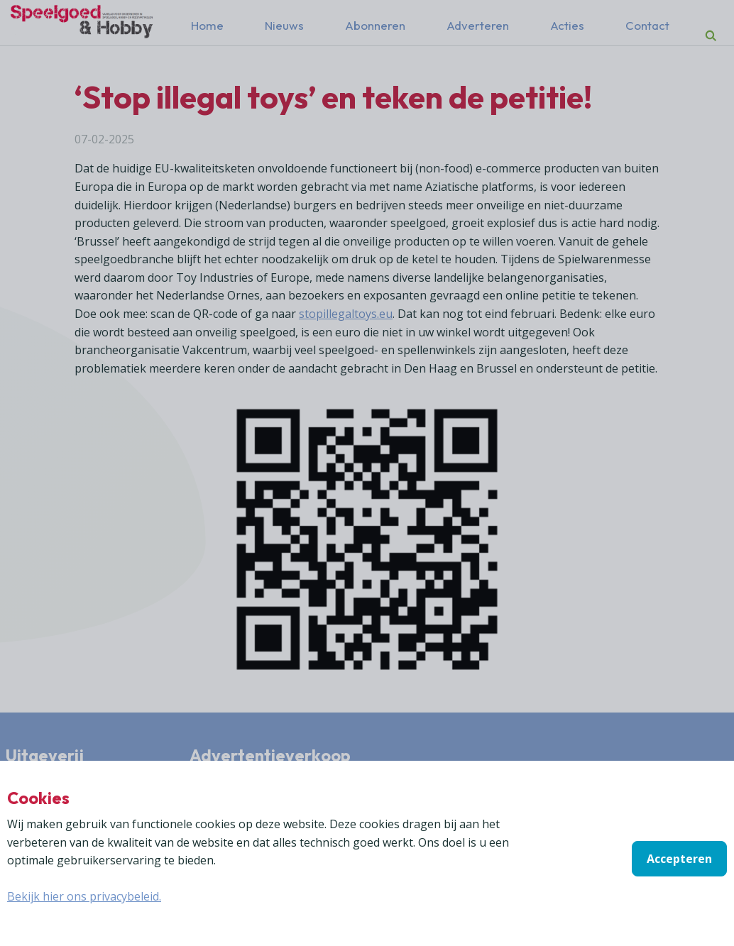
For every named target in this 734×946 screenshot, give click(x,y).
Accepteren (679, 859)
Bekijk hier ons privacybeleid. (84, 896)
